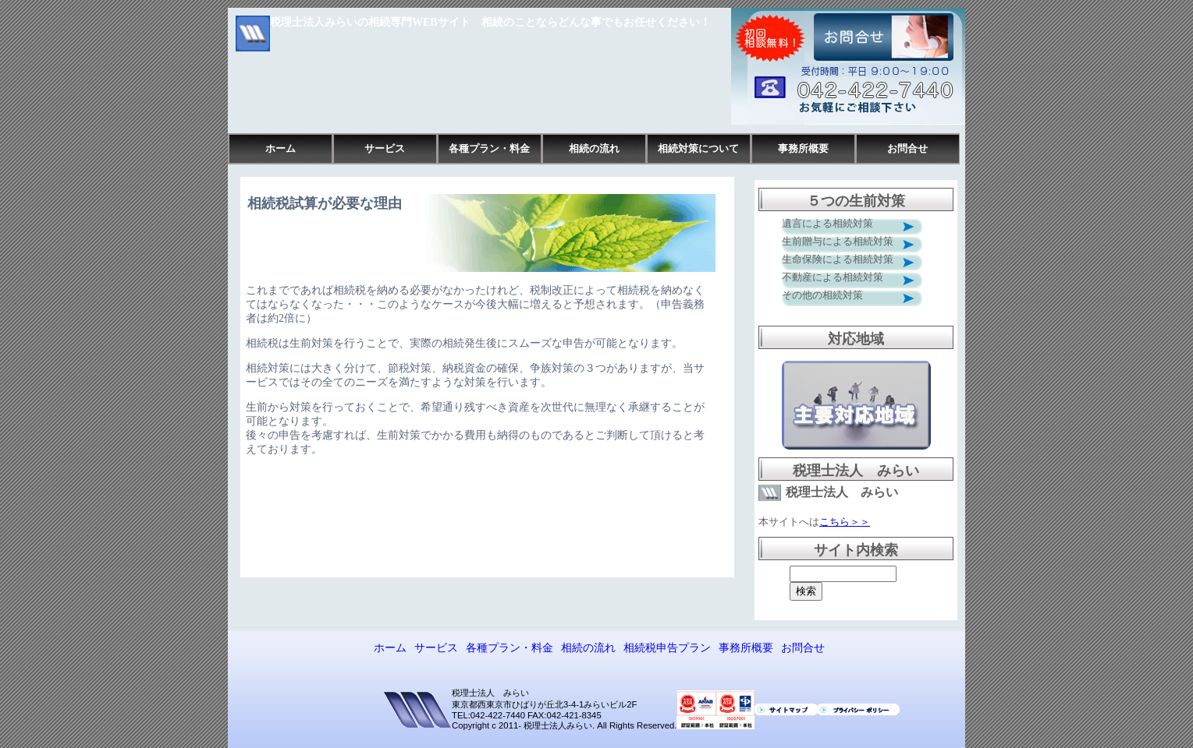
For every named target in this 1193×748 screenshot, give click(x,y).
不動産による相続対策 (832, 277)
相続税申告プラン (667, 647)
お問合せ (907, 148)
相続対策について (698, 148)
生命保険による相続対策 (837, 259)
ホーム (280, 148)
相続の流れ (594, 148)
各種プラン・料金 (489, 148)
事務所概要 (803, 148)
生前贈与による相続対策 (837, 241)
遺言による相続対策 (827, 223)
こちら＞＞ (844, 521)
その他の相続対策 (822, 295)
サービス (384, 148)
